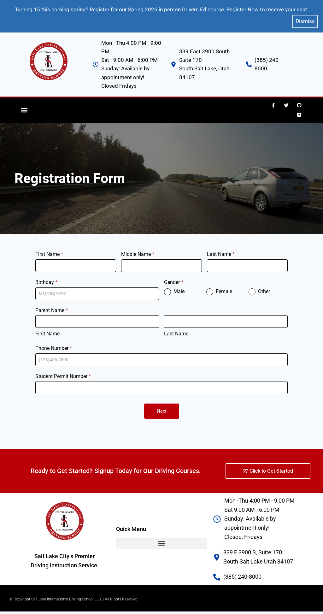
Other (259, 288)
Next (162, 407)
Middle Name (137, 250)
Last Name (221, 250)
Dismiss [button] (305, 18)
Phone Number (53, 344)
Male (174, 288)
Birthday (46, 278)
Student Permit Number (63, 372)
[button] (24, 106)
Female (219, 288)
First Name (49, 250)
